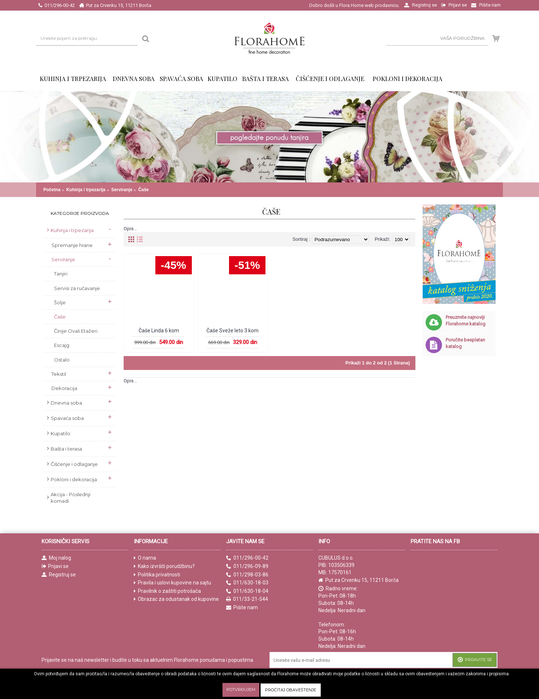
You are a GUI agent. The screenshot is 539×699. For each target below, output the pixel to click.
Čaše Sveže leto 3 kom (232, 330)
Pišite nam (242, 608)
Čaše (143, 189)
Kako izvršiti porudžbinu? (164, 566)
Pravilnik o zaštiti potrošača (167, 591)
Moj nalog (56, 558)
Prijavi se (55, 566)
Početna (52, 189)
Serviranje (121, 189)
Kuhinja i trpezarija (85, 189)
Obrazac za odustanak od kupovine (176, 599)
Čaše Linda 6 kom (159, 330)
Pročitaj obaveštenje (290, 689)
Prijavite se (474, 660)
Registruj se (59, 575)
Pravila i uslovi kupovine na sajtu (172, 583)
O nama (145, 558)
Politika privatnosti (157, 575)
